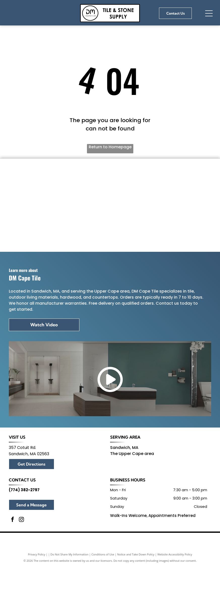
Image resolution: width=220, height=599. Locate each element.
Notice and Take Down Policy (135, 593)
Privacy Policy (36, 593)
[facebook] (12, 559)
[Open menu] (209, 13)
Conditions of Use (102, 593)
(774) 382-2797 (24, 528)
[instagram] (21, 559)
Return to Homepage (110, 147)
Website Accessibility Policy (174, 593)
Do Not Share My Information (69, 593)
